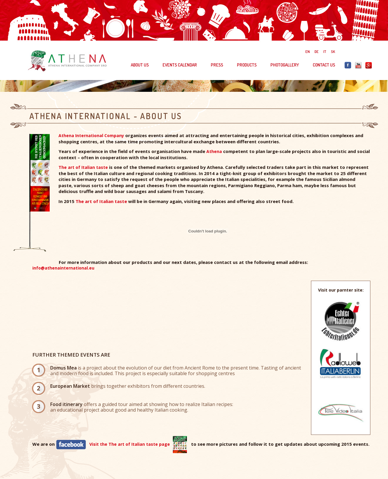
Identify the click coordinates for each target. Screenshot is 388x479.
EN (307, 51)
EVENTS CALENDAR (180, 65)
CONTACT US (324, 65)
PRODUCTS (247, 65)
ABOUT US (140, 65)
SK (333, 51)
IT (324, 51)
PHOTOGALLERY (284, 65)
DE (317, 51)
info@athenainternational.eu (63, 268)
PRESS (217, 65)
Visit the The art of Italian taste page (129, 444)
